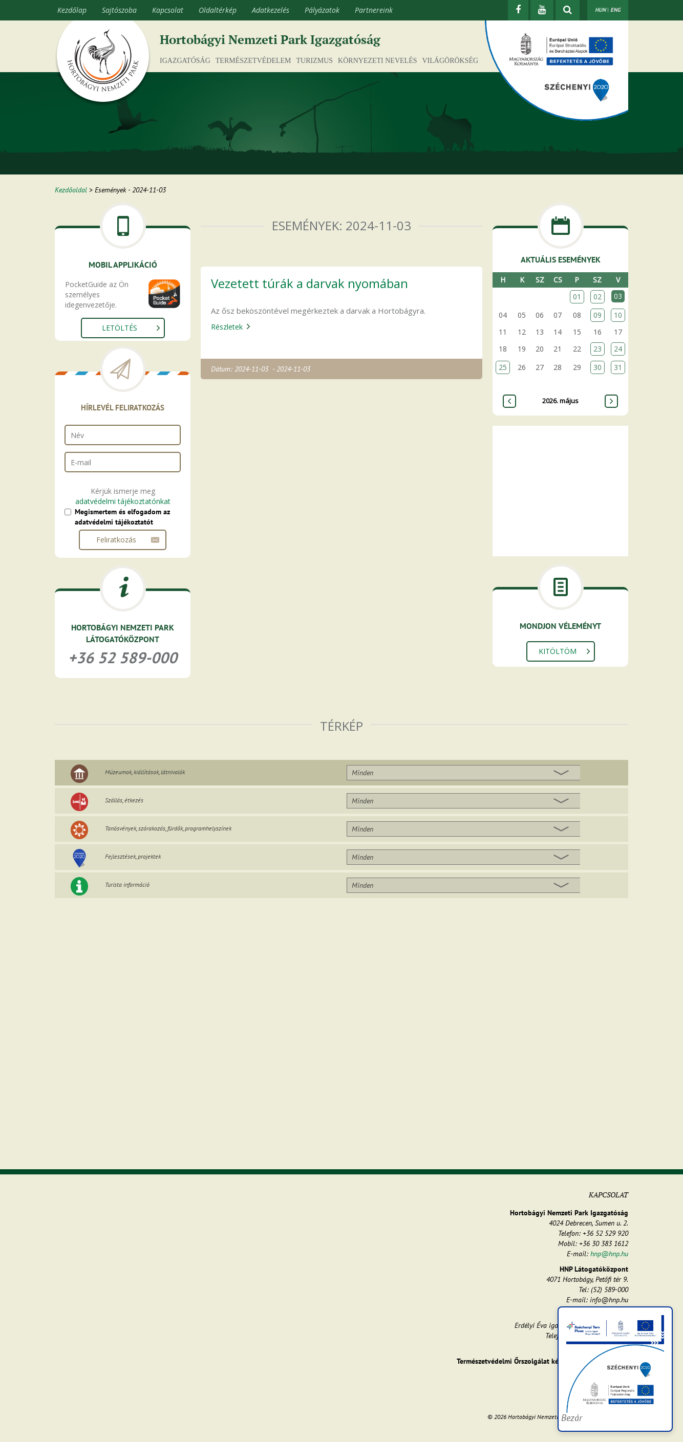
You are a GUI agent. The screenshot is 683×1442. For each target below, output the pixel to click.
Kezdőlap (72, 10)
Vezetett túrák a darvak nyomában (309, 283)
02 (597, 296)
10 (618, 315)
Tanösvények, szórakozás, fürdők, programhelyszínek (168, 828)
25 (503, 367)
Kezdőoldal (71, 189)
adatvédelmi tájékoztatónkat (122, 501)
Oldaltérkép (218, 10)
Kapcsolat (167, 10)
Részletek (227, 327)
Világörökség (450, 60)
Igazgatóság (185, 60)
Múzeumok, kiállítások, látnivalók (145, 772)
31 (618, 367)
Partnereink (374, 10)
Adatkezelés (270, 10)
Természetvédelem (253, 60)
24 (618, 349)
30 (597, 367)
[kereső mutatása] (567, 10)
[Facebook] (518, 10)
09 (597, 315)
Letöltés (119, 328)
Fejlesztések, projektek (133, 856)
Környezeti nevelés (377, 60)
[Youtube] (542, 10)
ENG (615, 9)
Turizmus (314, 60)
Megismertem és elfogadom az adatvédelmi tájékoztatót (122, 517)
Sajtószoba (119, 10)
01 (577, 296)
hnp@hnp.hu (609, 1253)
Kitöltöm (558, 651)
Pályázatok (322, 10)
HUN (600, 9)
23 (597, 349)
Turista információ (127, 884)
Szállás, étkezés (124, 800)
